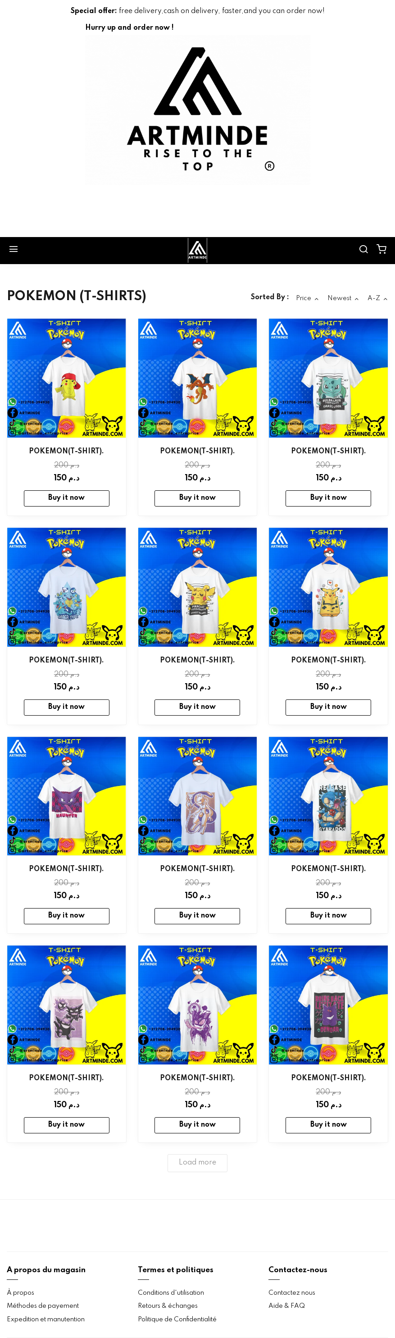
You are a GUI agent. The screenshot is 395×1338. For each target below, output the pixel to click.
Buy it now (66, 498)
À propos (20, 1293)
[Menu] (13, 250)
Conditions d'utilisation (171, 1293)
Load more (197, 1162)
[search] (363, 250)
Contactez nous (291, 1293)
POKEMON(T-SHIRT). (66, 451)
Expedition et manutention (46, 1319)
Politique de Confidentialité (177, 1319)
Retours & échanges (168, 1306)
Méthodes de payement (43, 1306)
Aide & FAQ (286, 1306)
